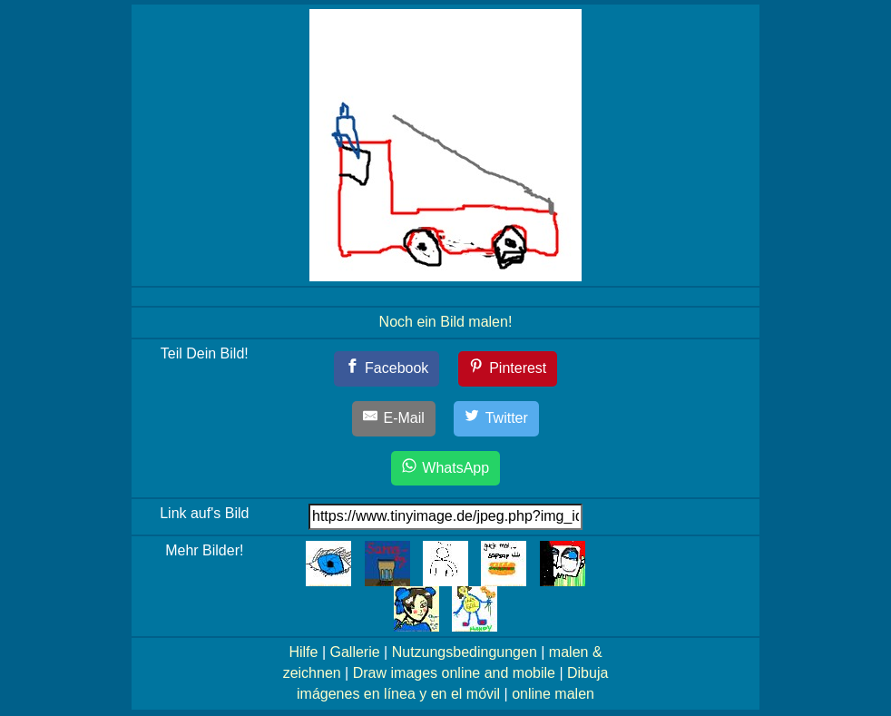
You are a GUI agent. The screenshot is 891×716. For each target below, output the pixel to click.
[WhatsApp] (445, 468)
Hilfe (303, 652)
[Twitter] (496, 418)
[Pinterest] (508, 369)
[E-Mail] (394, 418)
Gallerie (354, 652)
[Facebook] (387, 369)
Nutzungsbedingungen (464, 652)
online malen (553, 693)
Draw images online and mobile (454, 673)
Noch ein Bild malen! (446, 321)
